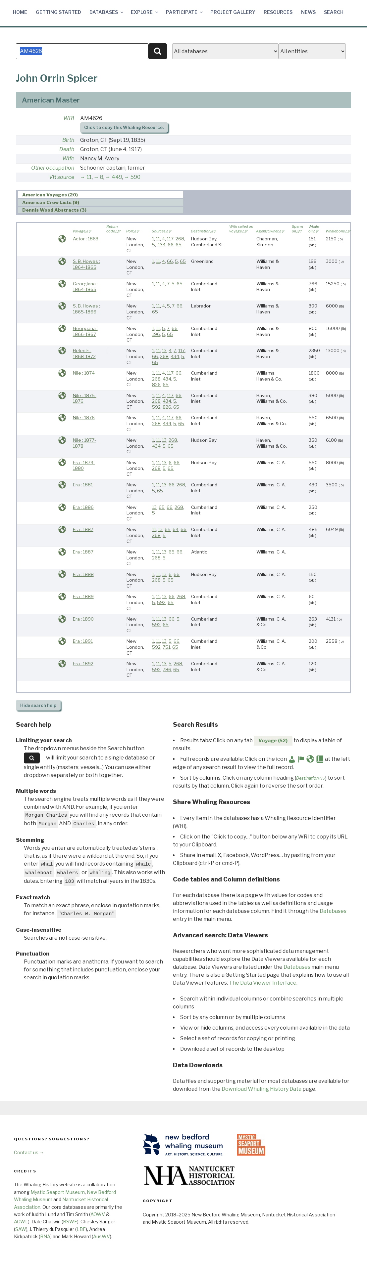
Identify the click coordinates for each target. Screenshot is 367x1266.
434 (161, 244)
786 (167, 669)
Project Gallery (232, 12)
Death (66, 149)
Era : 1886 (83, 507)
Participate (185, 12)
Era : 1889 (83, 596)
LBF (81, 1229)
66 (171, 244)
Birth (68, 140)
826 (156, 384)
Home (20, 12)
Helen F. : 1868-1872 (84, 353)
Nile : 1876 (84, 417)
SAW (20, 1229)
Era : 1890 (83, 619)
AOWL (21, 1221)
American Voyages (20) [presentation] (50, 194)
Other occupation (52, 168)
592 (156, 407)
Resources (278, 12)
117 (170, 238)
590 (135, 177)
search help (38, 705)
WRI (68, 118)
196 (156, 334)
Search (333, 12)
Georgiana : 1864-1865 (85, 286)
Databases (106, 12)
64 (176, 529)
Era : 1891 (83, 641)
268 (180, 238)
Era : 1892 (83, 663)
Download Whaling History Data (261, 1089)
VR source (61, 177)
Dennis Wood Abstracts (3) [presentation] (54, 210)
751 (166, 647)
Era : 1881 (83, 484)
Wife (68, 158)
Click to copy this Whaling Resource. (124, 127)
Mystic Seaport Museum (57, 1192)
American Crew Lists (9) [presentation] (50, 202)
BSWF (70, 1221)
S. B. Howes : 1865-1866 (86, 308)
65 (179, 244)
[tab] (100, 194)
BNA (45, 1236)
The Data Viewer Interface (262, 983)
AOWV (97, 1214)
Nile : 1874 (84, 373)
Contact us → (29, 1152)
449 (117, 177)
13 (164, 350)
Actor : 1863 (85, 238)
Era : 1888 (83, 574)
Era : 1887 (83, 529)
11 (89, 177)
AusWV (101, 1236)
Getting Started (58, 12)
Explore (145, 12)
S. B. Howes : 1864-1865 (86, 264)
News (308, 12)
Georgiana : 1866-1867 (85, 331)
